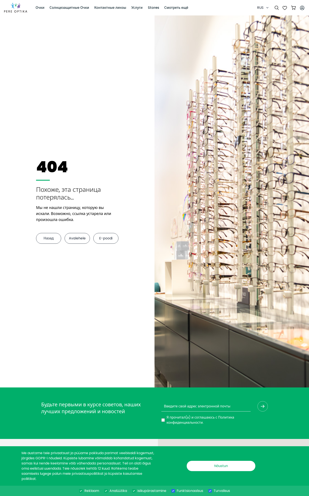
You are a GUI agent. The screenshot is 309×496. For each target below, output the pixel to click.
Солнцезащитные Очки (69, 7)
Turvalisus (222, 490)
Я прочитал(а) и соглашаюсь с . (200, 420)
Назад (49, 238)
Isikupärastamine (151, 490)
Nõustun (221, 465)
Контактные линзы (110, 7)
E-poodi (105, 238)
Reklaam (91, 490)
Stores (153, 7)
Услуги (136, 7)
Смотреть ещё (176, 7)
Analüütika (118, 490)
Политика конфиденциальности (200, 420)
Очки (40, 7)
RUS (263, 7)
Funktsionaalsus (190, 490)
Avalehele (77, 238)
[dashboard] (15, 7)
